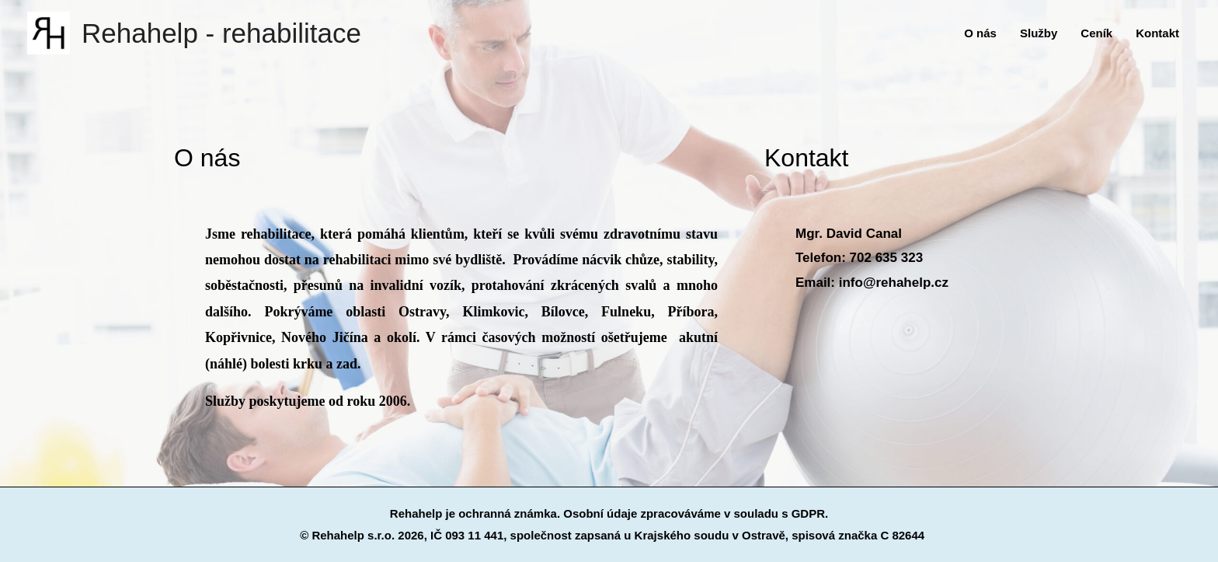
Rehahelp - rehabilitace (221, 33)
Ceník (1096, 33)
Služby (1038, 33)
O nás (980, 33)
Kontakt (1157, 33)
